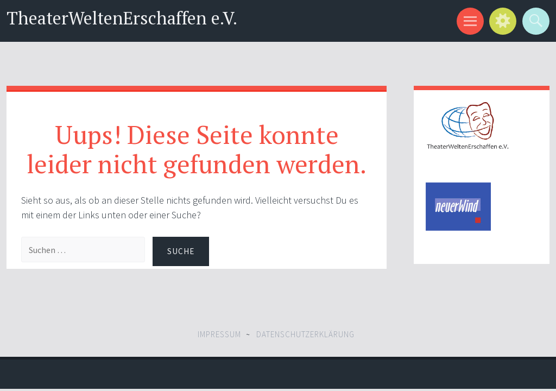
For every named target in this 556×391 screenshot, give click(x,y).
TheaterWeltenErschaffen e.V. (122, 17)
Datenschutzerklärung (305, 334)
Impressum (219, 334)
